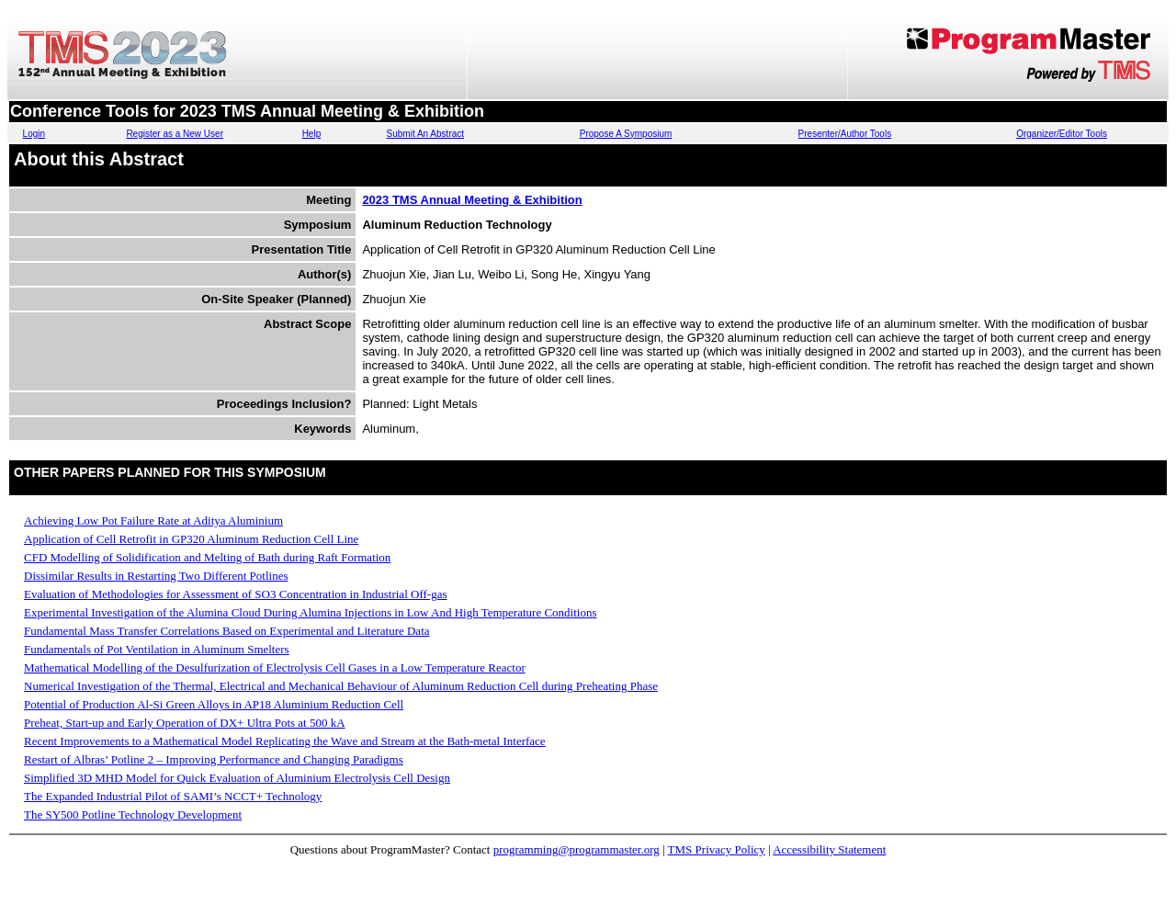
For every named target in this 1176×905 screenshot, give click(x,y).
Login (34, 134)
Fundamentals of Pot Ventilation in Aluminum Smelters (156, 649)
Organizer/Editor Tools (1061, 134)
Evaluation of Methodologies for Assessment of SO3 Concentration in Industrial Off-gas (235, 594)
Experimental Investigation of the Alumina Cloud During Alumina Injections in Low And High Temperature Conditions (310, 612)
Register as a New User (174, 134)
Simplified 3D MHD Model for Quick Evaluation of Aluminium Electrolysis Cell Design (237, 778)
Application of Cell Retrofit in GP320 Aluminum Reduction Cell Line (191, 539)
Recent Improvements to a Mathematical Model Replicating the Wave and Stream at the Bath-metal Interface (285, 741)
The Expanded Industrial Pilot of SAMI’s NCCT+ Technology (173, 796)
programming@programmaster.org (576, 849)
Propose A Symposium (626, 134)
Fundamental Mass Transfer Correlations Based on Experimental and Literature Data (227, 631)
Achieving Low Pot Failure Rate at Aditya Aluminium (153, 520)
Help (312, 134)
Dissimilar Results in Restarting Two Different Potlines (156, 576)
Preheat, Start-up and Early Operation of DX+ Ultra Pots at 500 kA (184, 723)
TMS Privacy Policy (716, 849)
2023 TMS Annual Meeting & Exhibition (472, 200)
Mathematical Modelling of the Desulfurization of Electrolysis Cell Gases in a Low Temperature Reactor (275, 667)
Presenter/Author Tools (845, 134)
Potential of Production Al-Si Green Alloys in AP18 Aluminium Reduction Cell (213, 704)
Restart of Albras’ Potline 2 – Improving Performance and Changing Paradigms (213, 759)
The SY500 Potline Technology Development (133, 814)
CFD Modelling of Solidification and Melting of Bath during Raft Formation (207, 557)
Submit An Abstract (426, 134)
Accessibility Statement (829, 849)
